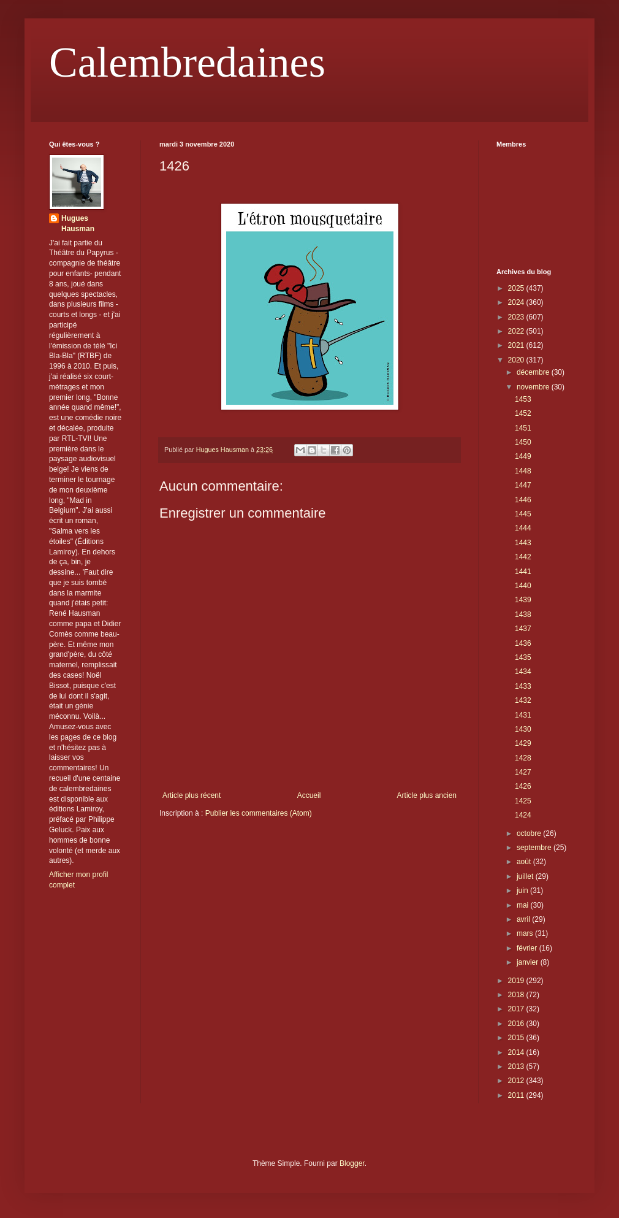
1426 (523, 786)
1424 (523, 815)
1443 (523, 542)
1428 (523, 758)
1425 (523, 801)
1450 (523, 442)
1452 (523, 413)
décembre (534, 372)
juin (523, 890)
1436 (523, 643)
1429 (523, 743)
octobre (530, 833)
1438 (523, 614)
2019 (517, 980)
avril (524, 919)
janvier (529, 962)
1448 (523, 471)
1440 (523, 585)
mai (524, 905)
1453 (523, 399)
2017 (517, 1009)
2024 (517, 302)
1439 (523, 600)
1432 (523, 700)
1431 (523, 715)
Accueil (309, 795)
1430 (523, 729)
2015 (517, 1037)
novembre (534, 387)
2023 (517, 317)
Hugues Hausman (77, 223)
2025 (517, 288)
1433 (523, 686)
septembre (535, 847)
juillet (526, 876)
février (528, 948)
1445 (523, 514)
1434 (523, 671)
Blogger (352, 1163)
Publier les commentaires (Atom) (258, 813)
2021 (517, 345)
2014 (517, 1052)
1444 (523, 528)
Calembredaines (187, 62)
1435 (523, 657)
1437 (523, 628)
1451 (523, 428)
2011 (517, 1095)
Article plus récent (191, 795)
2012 (517, 1080)
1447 (523, 485)
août (525, 861)
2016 (517, 1023)
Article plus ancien (427, 795)
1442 (523, 557)
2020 (517, 360)
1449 (523, 456)
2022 (517, 331)
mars (526, 933)
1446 (523, 500)
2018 (517, 994)
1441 (523, 571)
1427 (523, 772)
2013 (517, 1066)
